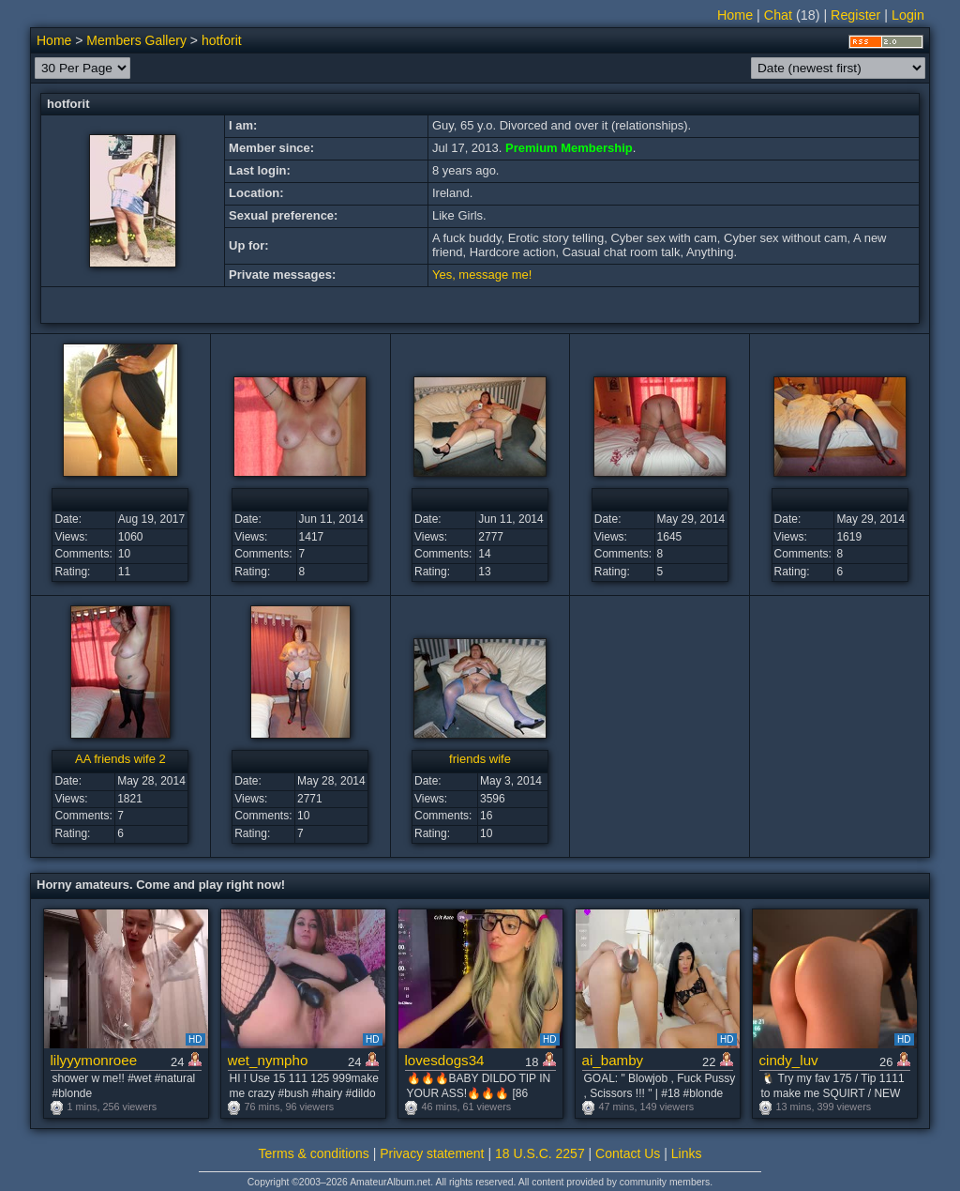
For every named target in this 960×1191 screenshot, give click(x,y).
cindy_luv (788, 1060)
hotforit (222, 40)
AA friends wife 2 (120, 759)
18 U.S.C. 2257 (540, 1153)
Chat (778, 15)
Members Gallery (136, 40)
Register (855, 15)
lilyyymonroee (94, 1060)
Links (686, 1153)
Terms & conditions (314, 1153)
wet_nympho (268, 1060)
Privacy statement (432, 1153)
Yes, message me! (482, 274)
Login (908, 15)
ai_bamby (613, 1060)
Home (735, 15)
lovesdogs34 (445, 1060)
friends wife (480, 759)
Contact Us (627, 1153)
